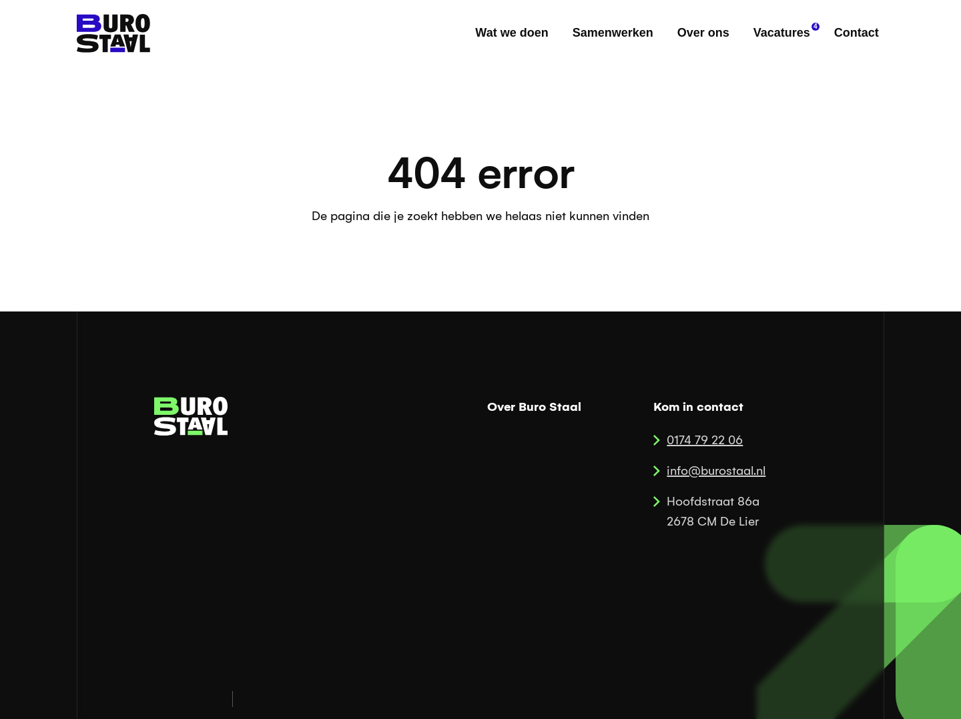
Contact (856, 32)
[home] (113, 33)
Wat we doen (511, 32)
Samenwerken (613, 32)
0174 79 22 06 (705, 440)
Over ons (703, 32)
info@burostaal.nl (716, 471)
